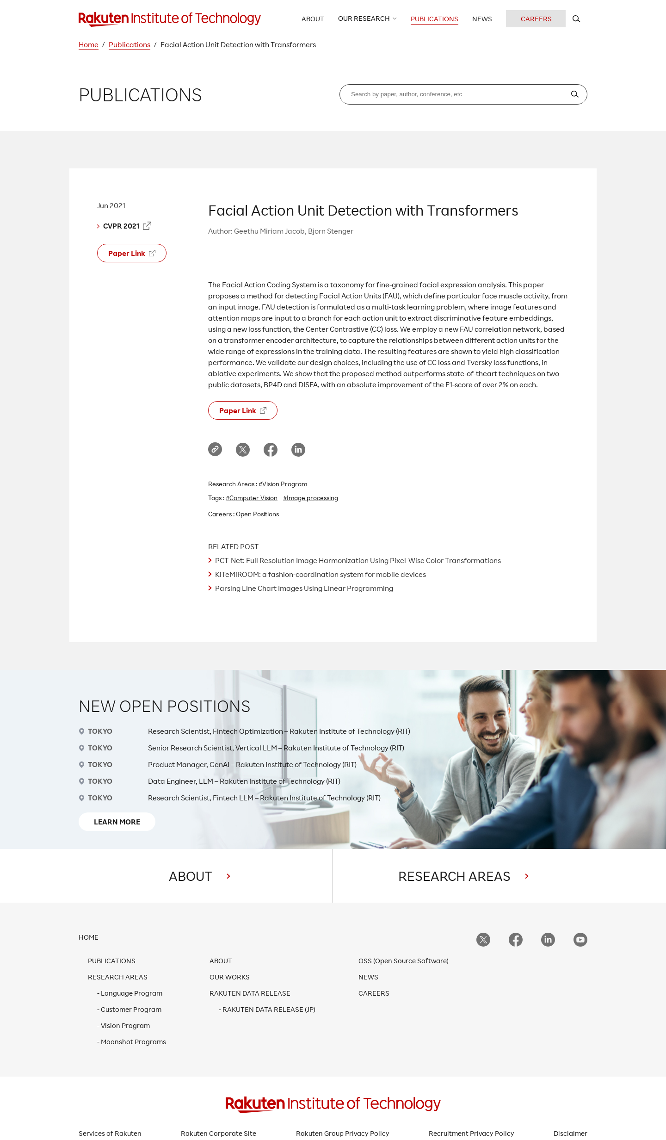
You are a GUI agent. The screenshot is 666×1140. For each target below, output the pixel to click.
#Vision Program (283, 484)
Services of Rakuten (110, 1133)
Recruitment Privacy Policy (471, 1133)
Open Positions (257, 514)
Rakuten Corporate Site (218, 1133)
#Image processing (310, 498)
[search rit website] (576, 18)
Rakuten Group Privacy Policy (342, 1133)
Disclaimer (570, 1133)
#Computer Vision (252, 498)
